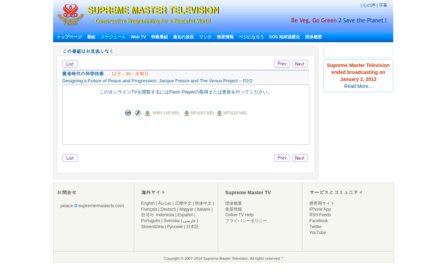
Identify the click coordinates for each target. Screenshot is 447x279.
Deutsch (168, 209)
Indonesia (165, 214)
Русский (175, 226)
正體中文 (183, 203)
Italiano (203, 209)
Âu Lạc (164, 203)
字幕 (383, 5)
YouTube (317, 232)
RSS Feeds (320, 214)
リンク (205, 37)
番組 (91, 37)
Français (149, 209)
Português (150, 220)
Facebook (318, 220)
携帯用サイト (322, 203)
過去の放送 (183, 37)
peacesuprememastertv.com (92, 205)
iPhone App (320, 209)
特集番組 (159, 37)
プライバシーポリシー (246, 220)
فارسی (189, 220)
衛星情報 (225, 37)
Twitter (315, 226)
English (148, 203)
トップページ (69, 37)
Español (185, 214)
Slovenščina (152, 226)
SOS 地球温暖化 (284, 37)
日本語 (192, 226)
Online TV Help (239, 214)
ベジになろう (251, 37)
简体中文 (203, 203)
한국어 (147, 214)
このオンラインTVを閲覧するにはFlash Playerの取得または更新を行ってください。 (186, 92)
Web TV (139, 37)
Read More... (358, 86)
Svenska (172, 220)
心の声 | (371, 5)
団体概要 (313, 37)
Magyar (186, 209)
